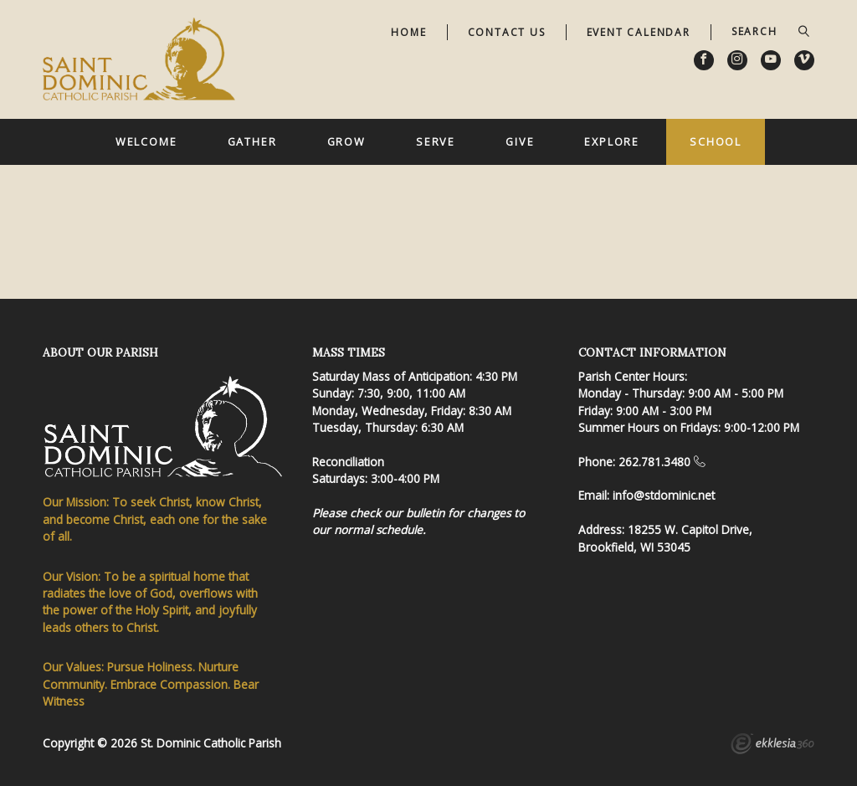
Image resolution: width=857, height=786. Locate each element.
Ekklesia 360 (772, 745)
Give (520, 141)
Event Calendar (638, 32)
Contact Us (507, 32)
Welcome (146, 141)
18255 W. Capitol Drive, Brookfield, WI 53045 (665, 537)
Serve (435, 141)
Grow (347, 141)
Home (408, 32)
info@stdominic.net (664, 495)
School (716, 141)
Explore (611, 141)
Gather (252, 141)
